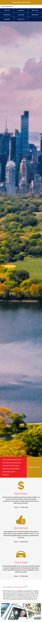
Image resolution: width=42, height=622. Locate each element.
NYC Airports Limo (8, 6)
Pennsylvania (7, 15)
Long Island (21, 15)
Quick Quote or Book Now (21, 2)
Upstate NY (7, 19)
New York (7, 10)
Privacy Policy (21, 19)
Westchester (35, 15)
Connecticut (21, 10)
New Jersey (35, 10)
